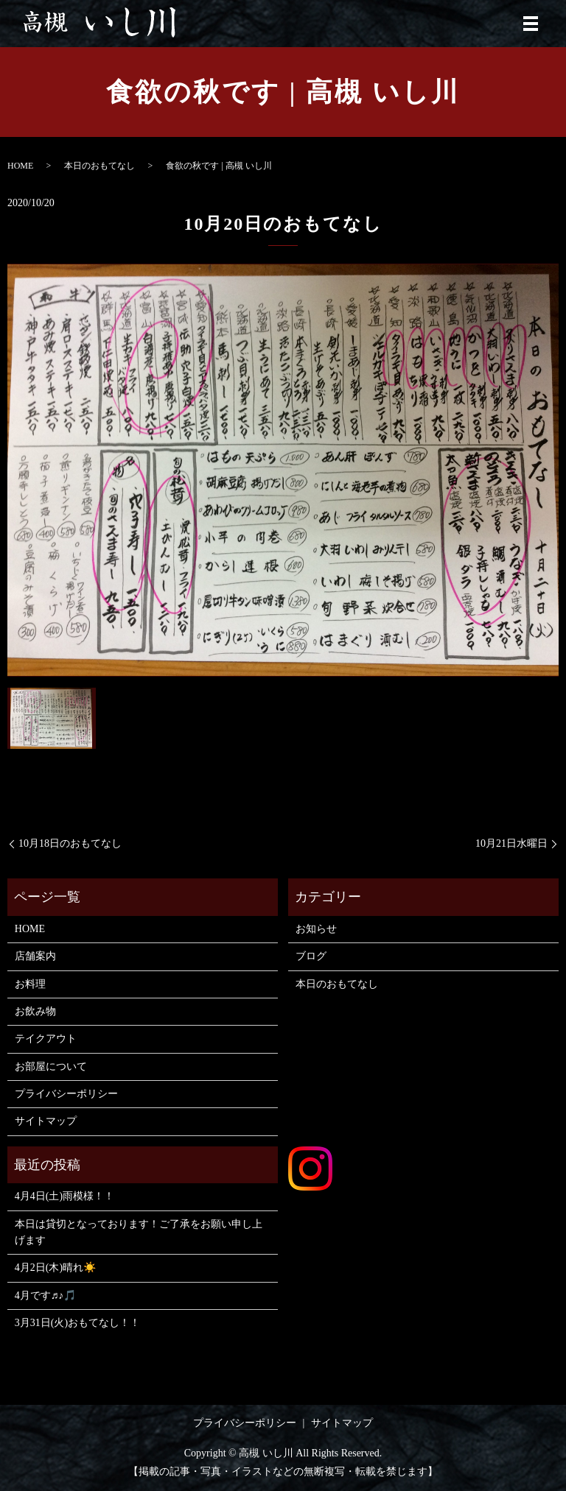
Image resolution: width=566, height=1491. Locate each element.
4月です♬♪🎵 (46, 1295)
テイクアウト (46, 1038)
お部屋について (51, 1066)
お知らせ (316, 928)
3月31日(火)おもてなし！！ (77, 1322)
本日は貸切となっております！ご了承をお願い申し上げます (138, 1232)
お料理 (30, 984)
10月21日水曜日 (511, 843)
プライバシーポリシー (66, 1093)
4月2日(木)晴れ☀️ (55, 1267)
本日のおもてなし (99, 166)
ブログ (311, 956)
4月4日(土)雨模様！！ (64, 1196)
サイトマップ (46, 1121)
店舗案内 (35, 956)
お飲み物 (35, 1011)
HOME (20, 166)
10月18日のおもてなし (70, 843)
